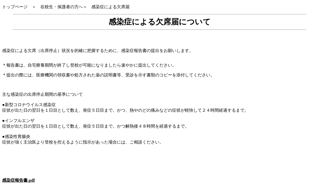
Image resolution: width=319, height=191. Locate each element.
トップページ (17, 7)
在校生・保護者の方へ (61, 7)
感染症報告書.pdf (18, 180)
